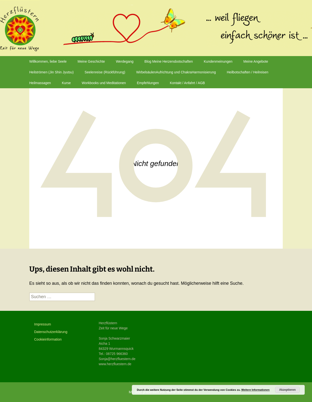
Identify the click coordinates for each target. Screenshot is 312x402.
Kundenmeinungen (218, 61)
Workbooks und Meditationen (104, 83)
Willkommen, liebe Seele (48, 61)
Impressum (42, 324)
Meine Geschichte (91, 61)
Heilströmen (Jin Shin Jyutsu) (51, 72)
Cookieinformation (48, 339)
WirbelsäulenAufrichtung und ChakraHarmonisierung (176, 72)
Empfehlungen (148, 83)
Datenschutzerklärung (50, 332)
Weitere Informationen (255, 389)
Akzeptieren (287, 390)
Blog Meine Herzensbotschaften (169, 61)
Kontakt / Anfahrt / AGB (187, 83)
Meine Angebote (256, 61)
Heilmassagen (40, 83)
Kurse (66, 83)
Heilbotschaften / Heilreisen (247, 72)
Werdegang (124, 61)
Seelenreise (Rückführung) (105, 72)
